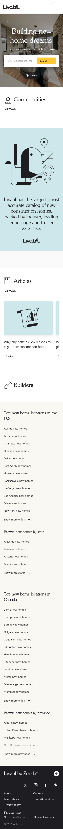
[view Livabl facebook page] (45, 786)
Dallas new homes (15, 458)
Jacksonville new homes (18, 480)
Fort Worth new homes (17, 466)
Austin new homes (15, 436)
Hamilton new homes (16, 654)
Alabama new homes (16, 541)
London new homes (16, 669)
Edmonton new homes (17, 647)
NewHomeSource (15, 817)
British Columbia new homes (21, 730)
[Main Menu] (54, 7)
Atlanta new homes (15, 428)
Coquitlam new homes (17, 639)
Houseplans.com (44, 817)
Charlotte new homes (17, 443)
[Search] (46, 61)
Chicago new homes (16, 451)
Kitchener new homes (17, 662)
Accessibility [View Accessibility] (11, 799)
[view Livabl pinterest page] (55, 786)
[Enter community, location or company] (31, 61)
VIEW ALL (10, 109)
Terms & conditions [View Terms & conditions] (44, 799)
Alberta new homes (15, 722)
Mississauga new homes (18, 684)
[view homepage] (11, 7)
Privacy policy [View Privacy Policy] (12, 804)
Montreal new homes (16, 691)
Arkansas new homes (16, 564)
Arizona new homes (16, 556)
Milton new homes (15, 676)
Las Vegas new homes (17, 488)
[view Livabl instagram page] (35, 786)
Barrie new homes (15, 609)
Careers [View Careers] (38, 793)
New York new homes (17, 510)
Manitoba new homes (17, 737)
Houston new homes (16, 473)
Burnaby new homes (16, 624)
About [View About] (7, 793)
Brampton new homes (17, 617)
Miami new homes (15, 503)
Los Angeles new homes (18, 495)
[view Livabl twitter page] (25, 786)
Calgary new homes (16, 632)
